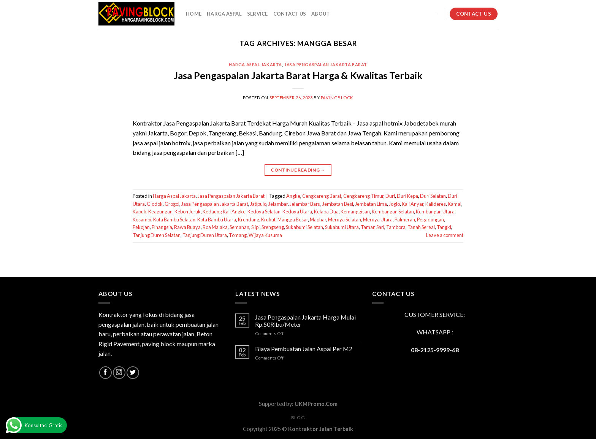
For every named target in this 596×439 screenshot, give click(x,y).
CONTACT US (289, 14)
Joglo (394, 204)
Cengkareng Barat (321, 196)
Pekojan (141, 227)
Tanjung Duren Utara (204, 235)
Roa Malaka (215, 227)
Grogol (172, 204)
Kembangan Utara (435, 211)
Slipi (255, 227)
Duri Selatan (433, 196)
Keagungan (160, 211)
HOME (193, 14)
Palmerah (405, 219)
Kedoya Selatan (264, 211)
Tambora (396, 227)
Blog (298, 417)
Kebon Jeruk (187, 211)
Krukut (268, 219)
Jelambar (278, 204)
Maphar (318, 219)
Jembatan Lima (371, 204)
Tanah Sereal (421, 227)
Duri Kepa (407, 196)
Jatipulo (258, 204)
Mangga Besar (292, 219)
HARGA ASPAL (224, 14)
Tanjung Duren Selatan (157, 235)
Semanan (239, 227)
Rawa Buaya (187, 227)
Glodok (155, 204)
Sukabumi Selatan (304, 227)
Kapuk (139, 211)
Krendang (248, 219)
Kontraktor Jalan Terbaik (320, 429)
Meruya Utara (378, 219)
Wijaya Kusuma (265, 235)
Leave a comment (444, 235)
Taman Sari (372, 227)
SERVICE (257, 14)
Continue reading (298, 169)
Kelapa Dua (326, 211)
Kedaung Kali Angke (224, 211)
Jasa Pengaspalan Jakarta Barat (325, 64)
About (320, 14)
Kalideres (435, 204)
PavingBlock (337, 97)
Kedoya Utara (297, 211)
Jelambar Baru (305, 204)
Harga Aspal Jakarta (255, 64)
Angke (293, 196)
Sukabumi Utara (342, 227)
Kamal (454, 204)
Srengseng (273, 227)
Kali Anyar (412, 204)
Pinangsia (162, 227)
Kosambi (142, 219)
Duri (390, 196)
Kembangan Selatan (393, 211)
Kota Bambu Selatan (174, 219)
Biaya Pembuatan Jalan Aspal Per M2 (303, 348)
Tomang (238, 235)
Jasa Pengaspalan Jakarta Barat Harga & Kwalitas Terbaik (298, 75)
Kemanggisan (355, 211)
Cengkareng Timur (363, 196)
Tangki (444, 227)
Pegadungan (430, 219)
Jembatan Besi (337, 204)
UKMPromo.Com (316, 404)
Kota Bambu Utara (216, 219)
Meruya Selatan (344, 219)
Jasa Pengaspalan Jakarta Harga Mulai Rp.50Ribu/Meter (305, 320)
